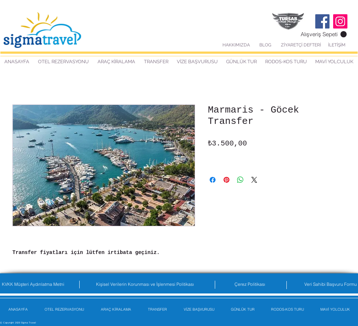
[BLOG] (265, 45)
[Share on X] (254, 179)
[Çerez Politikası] (250, 284)
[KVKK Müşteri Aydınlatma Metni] (33, 284)
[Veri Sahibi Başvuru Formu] (330, 284)
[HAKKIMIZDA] (236, 45)
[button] (324, 34)
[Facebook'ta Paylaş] (212, 179)
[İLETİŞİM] (336, 45)
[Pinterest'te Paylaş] (226, 179)
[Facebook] (322, 21)
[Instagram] (340, 21)
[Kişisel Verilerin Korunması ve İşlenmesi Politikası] (145, 284)
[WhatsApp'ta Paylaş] (240, 179)
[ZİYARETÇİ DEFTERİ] (301, 45)
